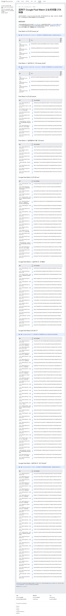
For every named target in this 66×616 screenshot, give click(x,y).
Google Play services (27, 6)
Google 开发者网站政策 (20, 584)
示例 (31, 1)
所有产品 (17, 613)
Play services (7, 1)
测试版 (44, 1)
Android (17, 606)
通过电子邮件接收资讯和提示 (21, 599)
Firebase (17, 609)
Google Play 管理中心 (53, 599)
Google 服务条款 (37, 24)
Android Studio (52, 597)
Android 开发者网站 (36, 597)
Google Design (35, 599)
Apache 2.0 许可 (50, 583)
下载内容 (33, 6)
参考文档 (27, 1)
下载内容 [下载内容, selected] (39, 1)
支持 (35, 1)
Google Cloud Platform (20, 611)
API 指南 (17, 1)
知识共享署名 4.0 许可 (33, 583)
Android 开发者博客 (19, 597)
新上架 (22, 1)
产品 (22, 6)
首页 (19, 6)
